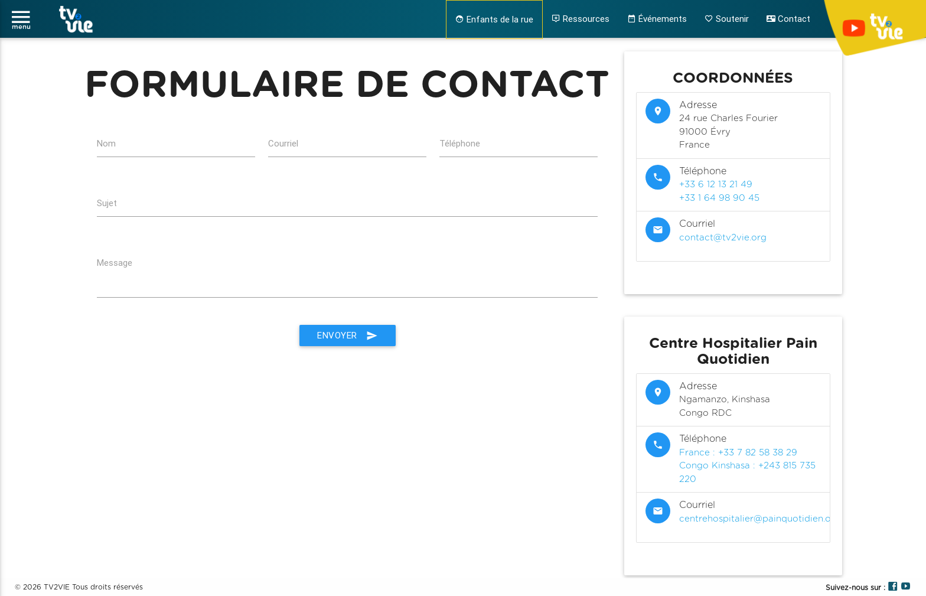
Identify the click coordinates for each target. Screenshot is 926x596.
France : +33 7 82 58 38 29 (738, 452)
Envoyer (347, 335)
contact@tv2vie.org (723, 237)
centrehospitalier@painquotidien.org (759, 518)
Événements (657, 18)
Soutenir (727, 18)
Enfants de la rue (494, 19)
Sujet (107, 203)
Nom (106, 143)
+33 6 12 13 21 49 (715, 184)
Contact (788, 18)
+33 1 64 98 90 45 (719, 198)
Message (114, 262)
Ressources (580, 18)
